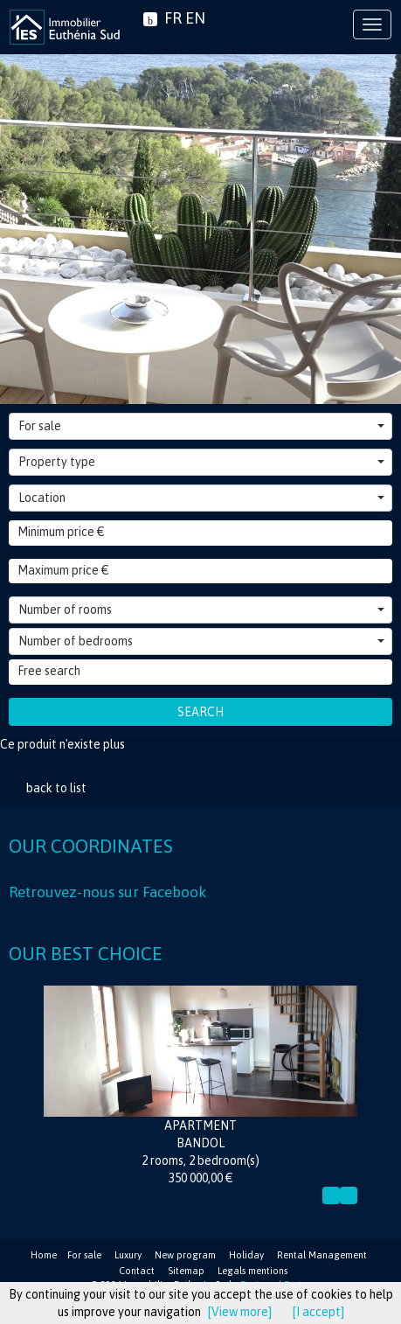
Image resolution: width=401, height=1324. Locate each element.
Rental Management (322, 1255)
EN (195, 18)
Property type (201, 462)
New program (185, 1255)
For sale (201, 426)
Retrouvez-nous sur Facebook (107, 892)
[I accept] (318, 1312)
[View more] (240, 1312)
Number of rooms (201, 610)
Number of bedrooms (201, 641)
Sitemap (186, 1270)
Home (44, 1255)
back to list (56, 788)
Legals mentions (252, 1270)
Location (201, 498)
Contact (137, 1270)
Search (200, 712)
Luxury (128, 1255)
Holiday (246, 1255)
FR (173, 18)
